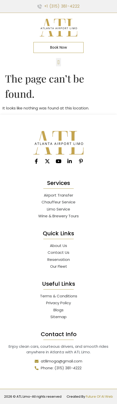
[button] (58, 62)
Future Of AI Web (99, 396)
